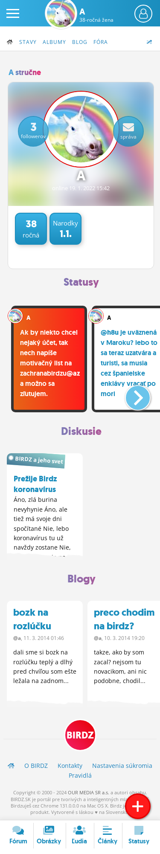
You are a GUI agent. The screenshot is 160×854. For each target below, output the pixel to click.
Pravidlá (80, 775)
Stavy (28, 42)
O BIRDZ (36, 765)
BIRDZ (80, 735)
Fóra (100, 42)
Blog (79, 42)
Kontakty (70, 765)
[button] (131, 394)
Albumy (54, 42)
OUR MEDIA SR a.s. (88, 792)
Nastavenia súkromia (122, 765)
